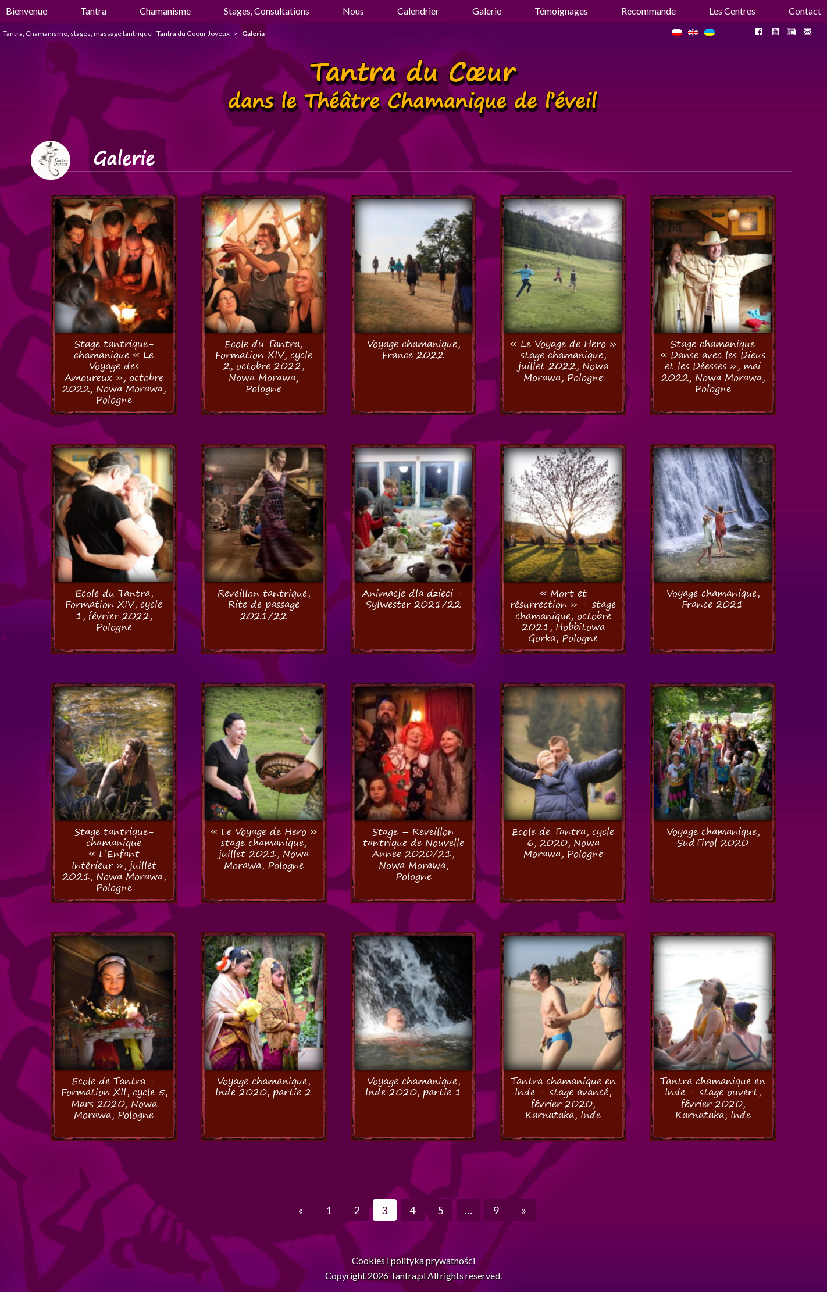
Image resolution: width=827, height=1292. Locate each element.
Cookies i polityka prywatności (413, 1260)
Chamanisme (165, 10)
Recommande (648, 10)
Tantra (93, 10)
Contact (805, 10)
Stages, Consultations (266, 10)
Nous (353, 10)
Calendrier (418, 10)
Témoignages (561, 10)
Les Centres (732, 10)
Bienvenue (26, 10)
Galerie (486, 10)
